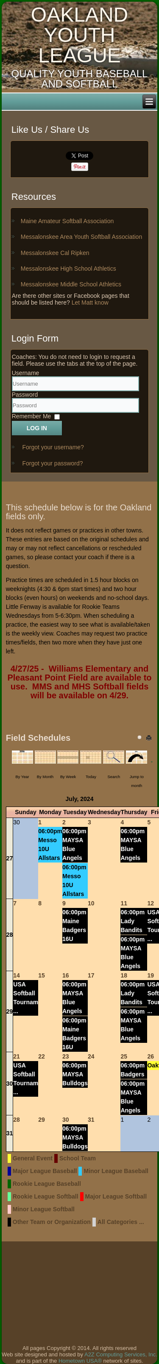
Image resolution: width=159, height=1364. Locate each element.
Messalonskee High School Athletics (68, 268)
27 (9, 858)
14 (16, 975)
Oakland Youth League (79, 35)
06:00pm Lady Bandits (132, 921)
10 (91, 903)
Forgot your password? (52, 463)
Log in (37, 428)
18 (123, 975)
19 (150, 975)
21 (16, 1056)
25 (123, 1056)
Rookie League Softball (45, 1196)
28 (9, 934)
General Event (33, 1158)
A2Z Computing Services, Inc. (120, 1354)
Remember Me (31, 416)
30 (9, 1083)
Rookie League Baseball (47, 1183)
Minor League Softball (44, 1209)
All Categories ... (121, 1221)
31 (9, 1133)
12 (150, 903)
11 (123, 903)
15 (41, 975)
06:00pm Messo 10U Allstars (50, 844)
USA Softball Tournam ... (25, 997)
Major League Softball (116, 1196)
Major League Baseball (45, 1171)
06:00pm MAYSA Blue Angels (74, 844)
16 (65, 975)
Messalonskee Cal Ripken (55, 252)
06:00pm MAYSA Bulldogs (75, 1074)
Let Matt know (90, 302)
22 (41, 1056)
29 (9, 1011)
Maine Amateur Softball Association (67, 221)
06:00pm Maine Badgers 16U (74, 925)
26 (150, 1056)
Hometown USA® (80, 1361)
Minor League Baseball (116, 1171)
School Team (77, 1158)
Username (25, 373)
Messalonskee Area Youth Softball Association (81, 236)
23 (65, 1056)
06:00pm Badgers (132, 1070)
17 (91, 975)
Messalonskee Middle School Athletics (71, 284)
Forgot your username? (53, 447)
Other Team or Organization (52, 1221)
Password (25, 394)
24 (91, 1056)
